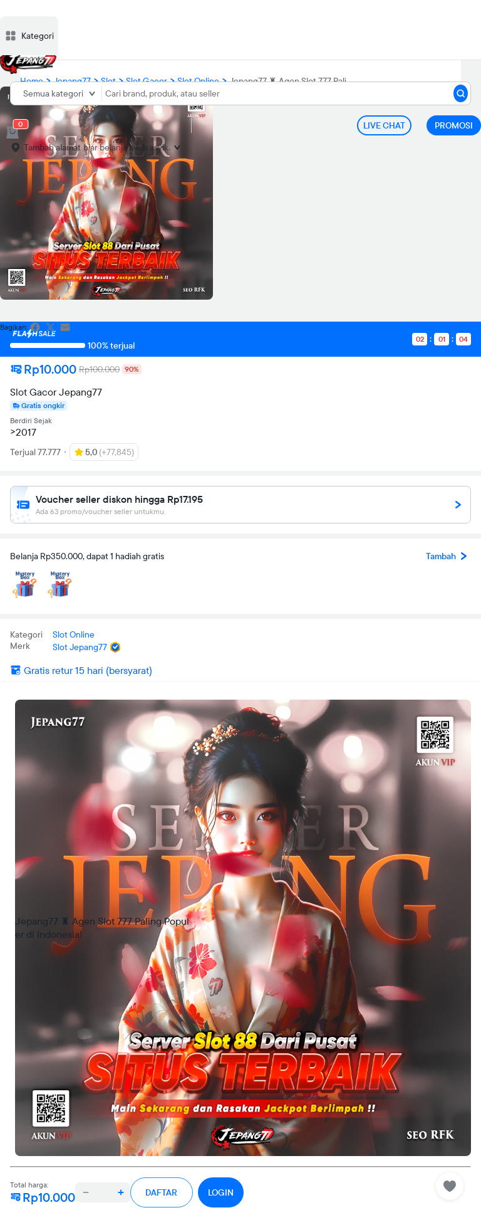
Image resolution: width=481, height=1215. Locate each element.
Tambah (448, 556)
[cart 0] (12, 132)
